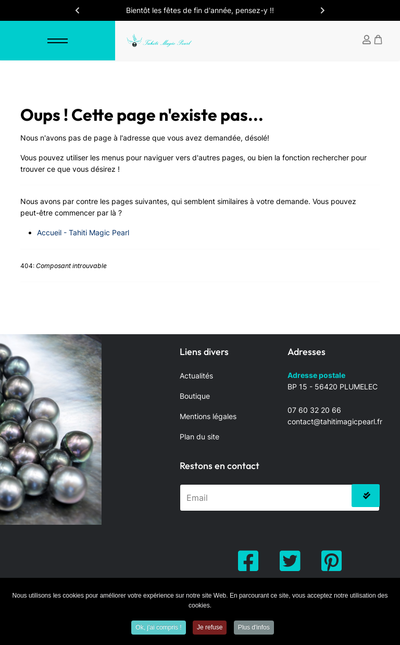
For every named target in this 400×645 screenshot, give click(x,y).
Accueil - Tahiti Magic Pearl (83, 232)
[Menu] (57, 40)
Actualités (196, 375)
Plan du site (199, 436)
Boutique (195, 395)
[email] (280, 497)
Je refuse (209, 629)
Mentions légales (208, 416)
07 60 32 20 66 (314, 410)
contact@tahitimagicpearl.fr (335, 421)
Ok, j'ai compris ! (158, 629)
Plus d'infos (254, 629)
